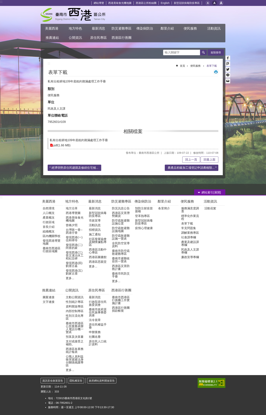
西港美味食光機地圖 (120, 2)
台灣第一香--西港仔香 (74, 231)
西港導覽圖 (73, 213)
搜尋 (166, 51)
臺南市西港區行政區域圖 (51, 250)
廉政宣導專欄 (190, 257)
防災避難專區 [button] (122, 28)
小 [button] (207, 3)
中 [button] (214, 3)
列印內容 (216, 71)
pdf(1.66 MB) (61, 145)
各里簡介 (164, 208)
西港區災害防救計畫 (121, 267)
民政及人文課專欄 (190, 251)
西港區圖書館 (98, 257)
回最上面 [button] (209, 159)
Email (227, 81)
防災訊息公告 (121, 208)
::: (1, 1)
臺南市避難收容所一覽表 (121, 260)
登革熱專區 (142, 215)
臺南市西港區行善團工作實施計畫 (121, 300)
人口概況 (48, 213)
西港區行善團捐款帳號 (121, 309)
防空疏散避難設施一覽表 (121, 237)
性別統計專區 (74, 301)
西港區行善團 (121, 290)
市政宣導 (95, 220)
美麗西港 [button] (52, 28)
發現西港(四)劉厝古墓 (74, 264)
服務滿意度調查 (190, 210)
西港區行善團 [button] (122, 38)
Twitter (227, 69)
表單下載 (212, 65)
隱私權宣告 (75, 380)
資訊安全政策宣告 (52, 380)
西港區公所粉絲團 (146, 2)
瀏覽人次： (47, 391)
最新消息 (95, 201)
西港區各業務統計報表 (74, 350)
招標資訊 (95, 229)
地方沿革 (72, 208)
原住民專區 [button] (98, 38)
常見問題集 (188, 228)
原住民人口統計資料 (98, 343)
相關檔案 (133, 131)
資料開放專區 (74, 306)
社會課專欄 (188, 237)
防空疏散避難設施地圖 (121, 230)
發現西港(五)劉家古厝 (74, 272)
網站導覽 (99, 2)
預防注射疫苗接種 (144, 210)
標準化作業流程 (190, 217)
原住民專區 (96, 290)
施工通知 (95, 234)
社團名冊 (95, 336)
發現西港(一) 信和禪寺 (74, 239)
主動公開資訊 (74, 297)
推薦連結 (48, 290)
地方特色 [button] (75, 28)
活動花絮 (210, 208)
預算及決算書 (74, 336)
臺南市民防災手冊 (121, 275)
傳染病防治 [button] (144, 28)
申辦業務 (95, 332)
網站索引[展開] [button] (211, 192)
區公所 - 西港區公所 (73, 14)
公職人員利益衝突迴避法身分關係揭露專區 (74, 361)
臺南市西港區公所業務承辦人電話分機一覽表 (74, 328)
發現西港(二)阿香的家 (74, 246)
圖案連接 (48, 297)
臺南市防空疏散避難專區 (121, 252)
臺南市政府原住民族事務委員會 (98, 312)
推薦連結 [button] (52, 38)
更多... (70, 278)
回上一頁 (191, 159)
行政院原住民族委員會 (98, 303)
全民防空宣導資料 (121, 245)
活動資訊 (210, 201)
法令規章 (95, 320)
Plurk (227, 63)
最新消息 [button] (98, 28)
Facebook (227, 58)
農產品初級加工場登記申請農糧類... (191, 167)
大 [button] (221, 3)
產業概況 (48, 217)
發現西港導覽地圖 (51, 242)
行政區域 (48, 222)
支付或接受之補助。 (74, 343)
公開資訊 (72, 290)
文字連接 (48, 301)
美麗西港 (49, 201)
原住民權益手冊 (98, 326)
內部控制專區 (74, 311)
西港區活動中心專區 (98, 251)
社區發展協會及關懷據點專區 (98, 241)
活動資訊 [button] (214, 28)
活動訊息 (95, 225)
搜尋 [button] (203, 52)
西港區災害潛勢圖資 (121, 214)
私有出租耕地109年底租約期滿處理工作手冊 (79, 140)
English (165, 2)
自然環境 (48, 208)
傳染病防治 (142, 201)
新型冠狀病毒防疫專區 (187, 2)
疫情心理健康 (144, 228)
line (227, 75)
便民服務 (195, 65)
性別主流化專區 (74, 317)
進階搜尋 (216, 52)
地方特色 (72, 201)
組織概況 (48, 231)
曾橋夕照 (72, 225)
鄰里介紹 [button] (168, 28)
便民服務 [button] (191, 28)
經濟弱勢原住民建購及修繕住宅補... (75, 167)
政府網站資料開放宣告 (102, 380)
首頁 (182, 65)
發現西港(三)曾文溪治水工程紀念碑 (74, 255)
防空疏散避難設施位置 (121, 222)
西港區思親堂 (98, 261)
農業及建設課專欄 (190, 243)
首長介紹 (48, 226)
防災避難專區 (121, 201)
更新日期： (47, 386)
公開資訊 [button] (75, 38)
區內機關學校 (51, 236)
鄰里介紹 (165, 201)
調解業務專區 (190, 232)
